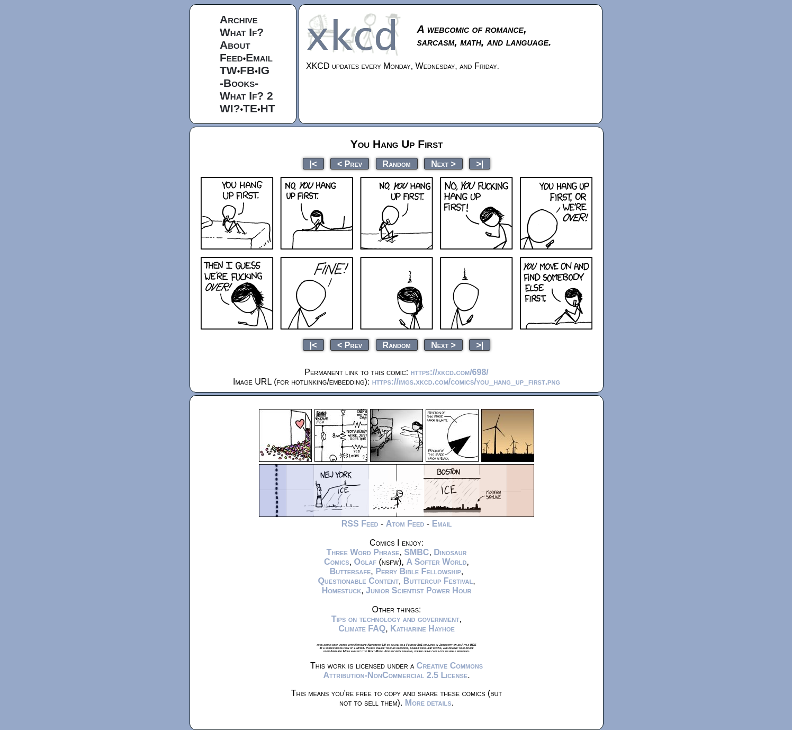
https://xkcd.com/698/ (450, 372)
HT (267, 108)
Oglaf (365, 561)
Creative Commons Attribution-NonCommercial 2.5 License (403, 670)
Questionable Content (358, 580)
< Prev (349, 163)
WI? (230, 108)
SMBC (416, 552)
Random (397, 163)
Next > (443, 163)
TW (228, 70)
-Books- (239, 83)
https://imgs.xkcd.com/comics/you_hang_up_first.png (466, 381)
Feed (231, 57)
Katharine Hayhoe (422, 628)
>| (479, 163)
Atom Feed (405, 523)
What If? (242, 32)
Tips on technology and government (395, 619)
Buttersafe (350, 571)
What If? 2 (246, 96)
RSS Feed (360, 523)
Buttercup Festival (438, 580)
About (235, 45)
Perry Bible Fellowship (418, 571)
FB (247, 70)
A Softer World (436, 561)
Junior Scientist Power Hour (418, 590)
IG (263, 70)
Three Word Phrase (362, 552)
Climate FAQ (361, 628)
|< (313, 163)
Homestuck (342, 590)
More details (428, 702)
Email (259, 57)
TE (250, 108)
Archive (239, 19)
